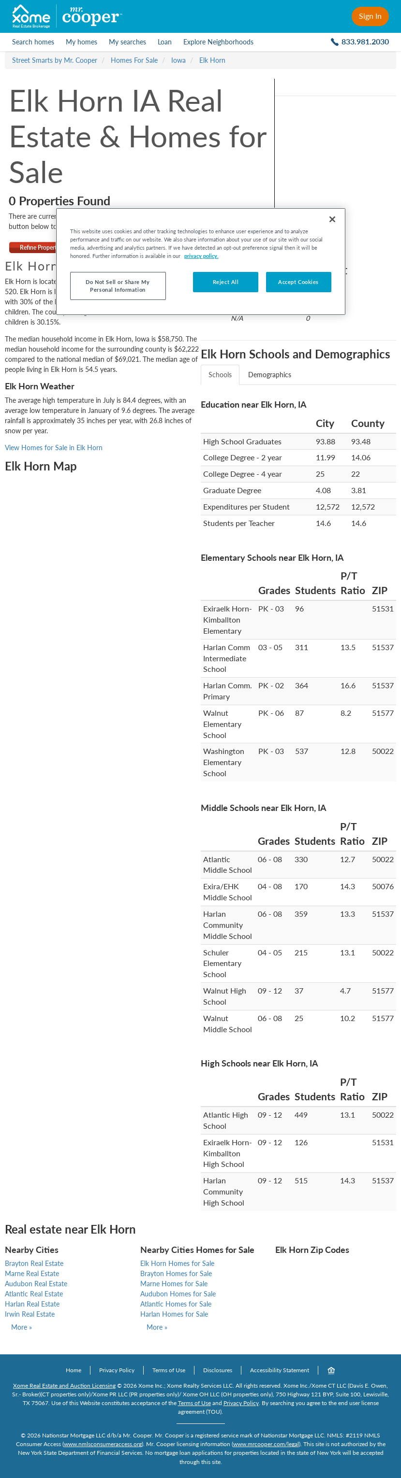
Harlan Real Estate (32, 1304)
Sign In (370, 15)
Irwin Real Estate (30, 1314)
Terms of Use (168, 1370)
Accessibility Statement (279, 1370)
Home (73, 1370)
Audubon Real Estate (36, 1283)
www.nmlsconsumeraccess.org (103, 1444)
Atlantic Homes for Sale (175, 1304)
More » (21, 1327)
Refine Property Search (49, 247)
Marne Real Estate (32, 1273)
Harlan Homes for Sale (174, 1314)
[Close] (332, 219)
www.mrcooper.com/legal (266, 1444)
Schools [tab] (220, 374)
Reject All (226, 282)
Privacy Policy (116, 1370)
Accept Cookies (298, 282)
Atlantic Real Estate (34, 1294)
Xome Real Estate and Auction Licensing (64, 1385)
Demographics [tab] (269, 374)
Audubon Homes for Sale (178, 1294)
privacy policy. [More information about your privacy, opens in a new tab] (201, 256)
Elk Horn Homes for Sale (177, 1263)
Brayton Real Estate (34, 1263)
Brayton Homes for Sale (176, 1273)
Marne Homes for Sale (174, 1283)
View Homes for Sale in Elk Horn (54, 447)
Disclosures (217, 1370)
